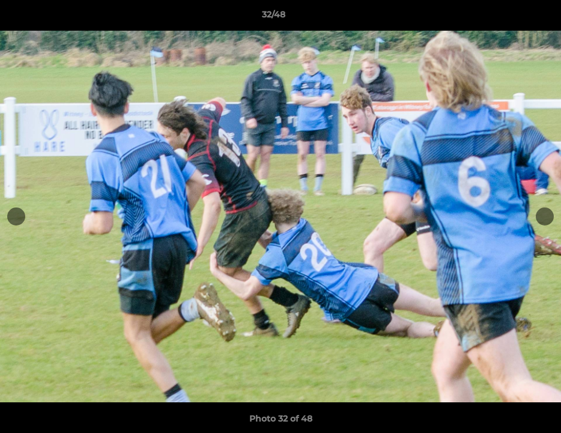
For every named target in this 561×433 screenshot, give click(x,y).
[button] (510, 17)
